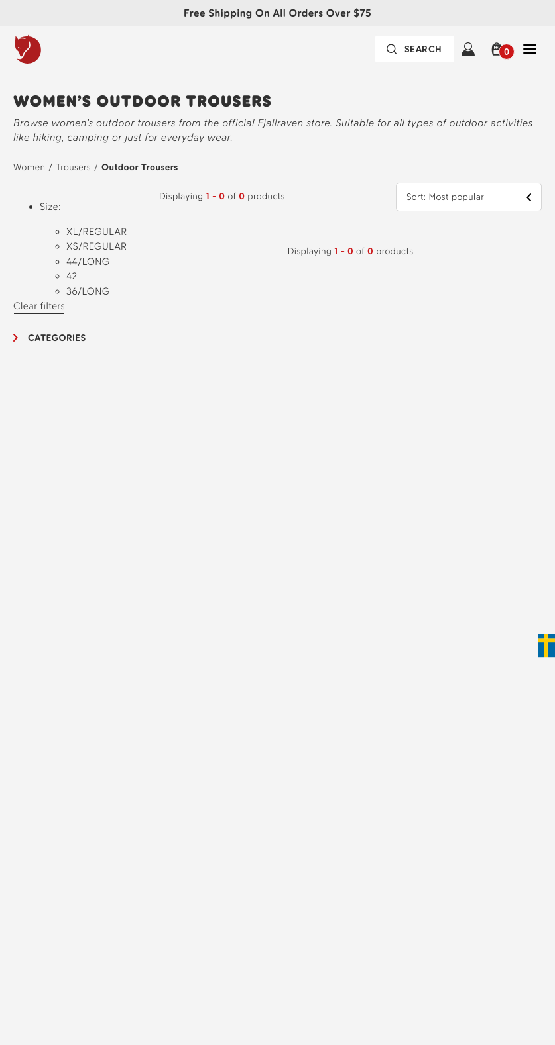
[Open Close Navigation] (530, 49)
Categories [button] (57, 338)
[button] (499, 49)
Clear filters (39, 306)
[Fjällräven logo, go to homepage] (55, 49)
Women (29, 167)
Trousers (73, 167)
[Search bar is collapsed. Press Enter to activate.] (415, 49)
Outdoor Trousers (139, 167)
